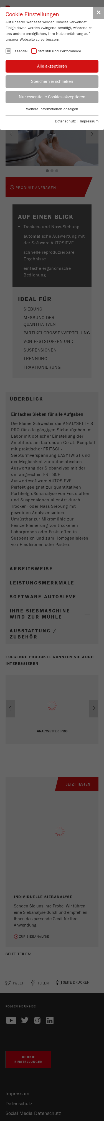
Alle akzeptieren (52, 66)
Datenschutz (65, 121)
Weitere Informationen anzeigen (52, 109)
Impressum (89, 121)
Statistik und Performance (59, 51)
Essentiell (20, 51)
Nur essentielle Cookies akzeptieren (52, 96)
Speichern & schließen (52, 81)
